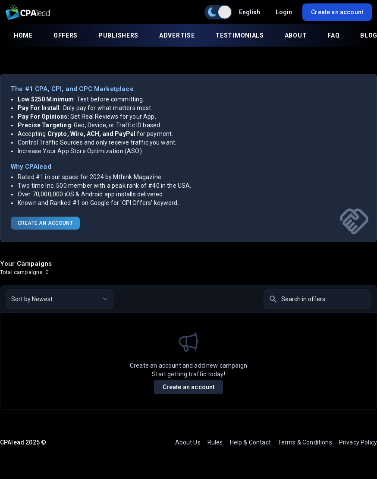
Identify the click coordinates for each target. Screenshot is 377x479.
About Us (188, 442)
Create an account (189, 387)
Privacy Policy (358, 442)
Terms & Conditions (305, 442)
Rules (215, 442)
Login (284, 12)
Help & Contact (250, 442)
